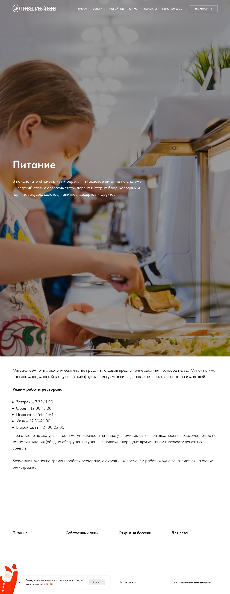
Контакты (150, 8)
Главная (82, 8)
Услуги (98, 8)
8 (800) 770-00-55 (172, 8)
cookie (45, 584)
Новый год (116, 8)
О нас (133, 8)
